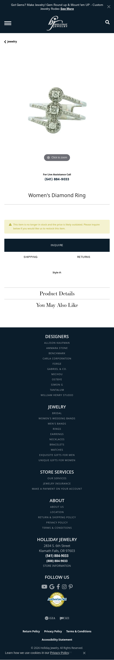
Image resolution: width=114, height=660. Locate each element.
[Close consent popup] (84, 653)
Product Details (57, 293)
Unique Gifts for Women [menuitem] (57, 460)
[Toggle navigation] (8, 23)
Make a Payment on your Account (57, 488)
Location (57, 512)
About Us (57, 506)
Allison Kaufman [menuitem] (57, 342)
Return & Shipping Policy (57, 517)
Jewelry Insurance (57, 483)
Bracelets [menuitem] (57, 444)
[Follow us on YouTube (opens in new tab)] (44, 586)
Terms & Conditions (57, 527)
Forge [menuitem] (57, 363)
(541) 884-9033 (57, 178)
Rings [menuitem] (57, 428)
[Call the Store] (57, 555)
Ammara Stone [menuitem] (57, 348)
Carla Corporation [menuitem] (57, 358)
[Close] (108, 6)
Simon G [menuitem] (57, 384)
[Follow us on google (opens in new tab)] (51, 586)
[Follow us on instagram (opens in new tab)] (64, 586)
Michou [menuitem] (57, 374)
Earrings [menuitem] (57, 434)
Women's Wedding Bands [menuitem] (57, 418)
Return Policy (31, 631)
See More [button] (67, 8)
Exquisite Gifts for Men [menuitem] (57, 455)
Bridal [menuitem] (57, 413)
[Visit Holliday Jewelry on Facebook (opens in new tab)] (58, 586)
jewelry (12, 41)
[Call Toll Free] (57, 561)
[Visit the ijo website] (64, 618)
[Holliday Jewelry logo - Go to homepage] (57, 23)
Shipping (30, 257)
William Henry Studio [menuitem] (57, 395)
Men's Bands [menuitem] (57, 423)
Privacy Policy (57, 522)
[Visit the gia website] (50, 618)
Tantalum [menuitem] (57, 389)
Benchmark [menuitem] (57, 353)
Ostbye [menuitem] (57, 379)
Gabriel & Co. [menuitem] (57, 369)
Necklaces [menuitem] (57, 439)
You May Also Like (57, 305)
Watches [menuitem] (57, 449)
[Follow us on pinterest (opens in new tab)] (71, 586)
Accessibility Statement (57, 639)
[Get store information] (57, 566)
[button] (107, 23)
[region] (57, 110)
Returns (83, 257)
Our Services (57, 478)
